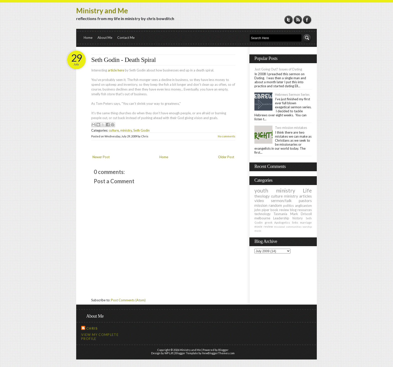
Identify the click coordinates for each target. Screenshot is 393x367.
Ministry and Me (102, 10)
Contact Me (126, 38)
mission (260, 205)
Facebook (307, 19)
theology (262, 196)
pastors (305, 200)
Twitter (288, 19)
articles (305, 196)
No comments (226, 136)
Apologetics (282, 222)
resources (305, 210)
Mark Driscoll (301, 214)
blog (293, 210)
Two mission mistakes (291, 128)
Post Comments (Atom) (128, 300)
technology (262, 214)
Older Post (226, 157)
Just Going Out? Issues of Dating (278, 69)
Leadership (281, 218)
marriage (306, 222)
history (297, 218)
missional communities (288, 226)
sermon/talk (281, 200)
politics (288, 206)
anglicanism (303, 206)
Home (88, 38)
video (259, 200)
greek (268, 222)
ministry (126, 130)
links (295, 222)
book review (279, 210)
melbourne (262, 218)
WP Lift (168, 353)
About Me (104, 38)
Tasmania (280, 214)
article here (116, 70)
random (275, 205)
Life (307, 190)
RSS (298, 19)
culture (114, 130)
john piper (261, 210)
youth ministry (274, 190)
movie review (263, 226)
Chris (92, 328)
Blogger (223, 349)
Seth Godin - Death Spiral (123, 59)
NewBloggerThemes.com (218, 353)
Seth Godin (141, 130)
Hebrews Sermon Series (292, 95)
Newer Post (101, 157)
